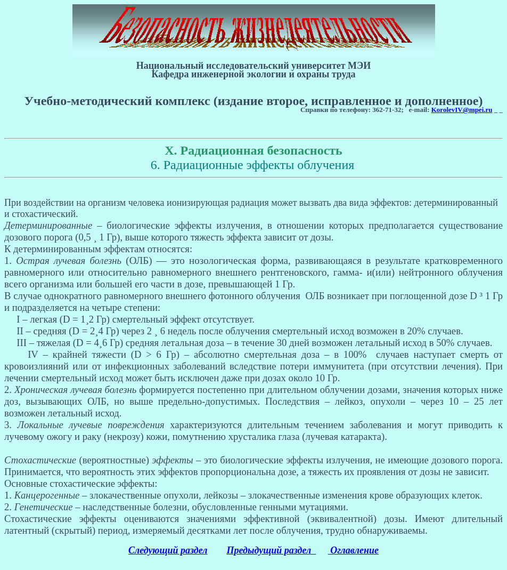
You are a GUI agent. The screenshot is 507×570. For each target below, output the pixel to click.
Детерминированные (48, 225)
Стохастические (40, 459)
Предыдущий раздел (271, 550)
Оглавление (353, 550)
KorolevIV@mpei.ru (462, 110)
